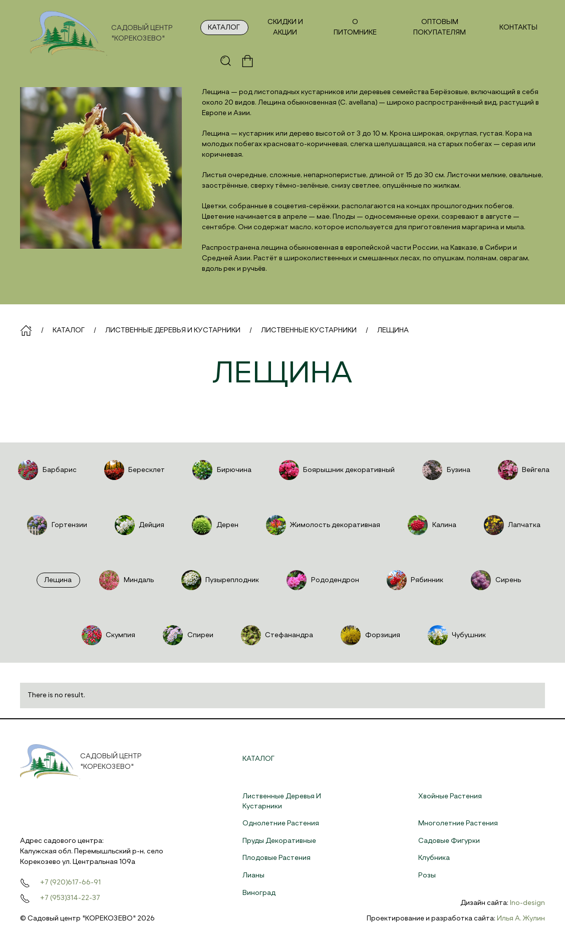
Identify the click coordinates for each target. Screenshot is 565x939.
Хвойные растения (450, 796)
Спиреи (186, 635)
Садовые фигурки (449, 840)
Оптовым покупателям (439, 27)
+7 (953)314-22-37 (70, 897)
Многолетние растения (458, 823)
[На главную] (110, 33)
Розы (427, 875)
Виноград (258, 892)
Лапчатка (511, 525)
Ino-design (527, 902)
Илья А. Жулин (521, 918)
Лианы (253, 875)
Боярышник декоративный (335, 470)
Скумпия (107, 635)
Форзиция (369, 635)
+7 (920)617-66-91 (70, 882)
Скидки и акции (285, 27)
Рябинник (414, 580)
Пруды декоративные (279, 840)
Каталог (224, 27)
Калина (430, 525)
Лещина (58, 580)
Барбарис (46, 470)
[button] (225, 61)
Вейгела (522, 470)
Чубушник (455, 635)
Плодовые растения (276, 857)
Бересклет (133, 470)
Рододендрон (321, 580)
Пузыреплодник (219, 580)
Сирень (494, 580)
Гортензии (56, 525)
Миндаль (125, 580)
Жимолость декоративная (322, 525)
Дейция (138, 525)
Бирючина (220, 470)
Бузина (445, 470)
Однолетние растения (280, 823)
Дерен (213, 525)
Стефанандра (276, 635)
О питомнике (355, 27)
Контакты (518, 27)
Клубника (434, 857)
